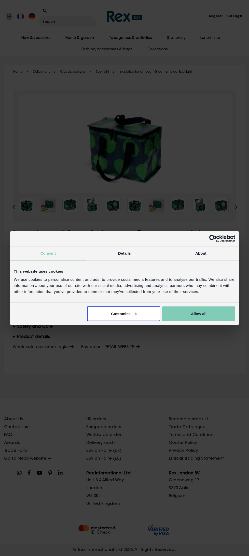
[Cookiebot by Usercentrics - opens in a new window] (213, 238)
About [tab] (200, 253)
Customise (124, 313)
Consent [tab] (48, 253)
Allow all (198, 313)
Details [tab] (124, 253)
